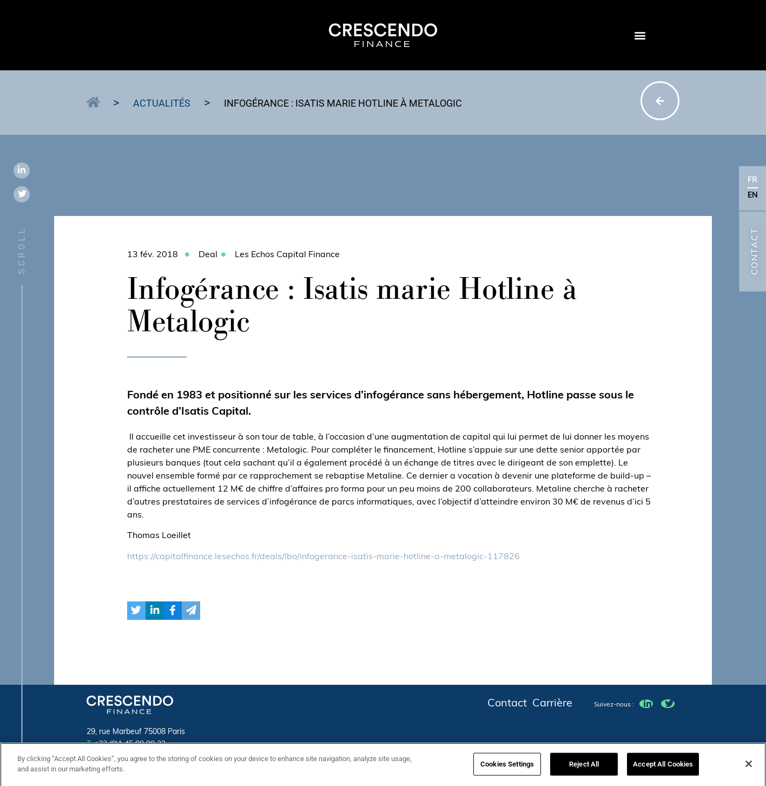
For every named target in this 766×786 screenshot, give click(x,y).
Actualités (161, 103)
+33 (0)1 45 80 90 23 (126, 745)
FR (752, 180)
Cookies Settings (507, 767)
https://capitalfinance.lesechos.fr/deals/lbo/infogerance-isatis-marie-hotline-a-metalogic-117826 (323, 557)
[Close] (749, 767)
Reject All (584, 767)
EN (753, 196)
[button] (640, 35)
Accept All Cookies (663, 767)
